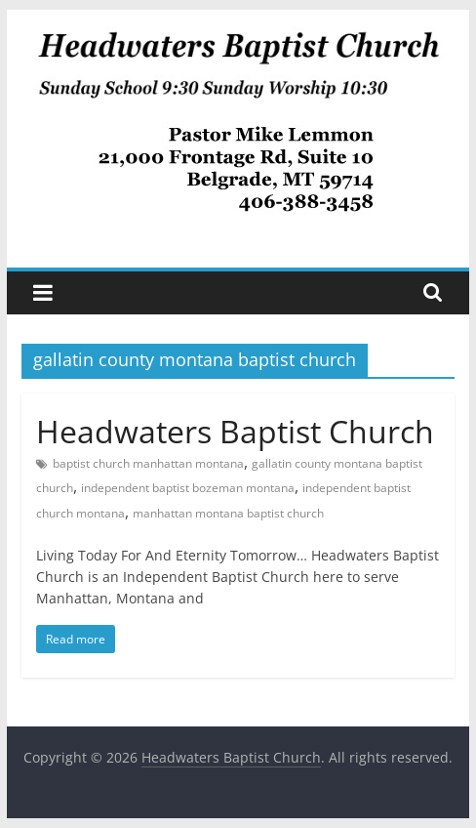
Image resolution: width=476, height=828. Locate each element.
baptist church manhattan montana (148, 463)
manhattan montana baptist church (228, 513)
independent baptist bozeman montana (188, 487)
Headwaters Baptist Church (235, 431)
